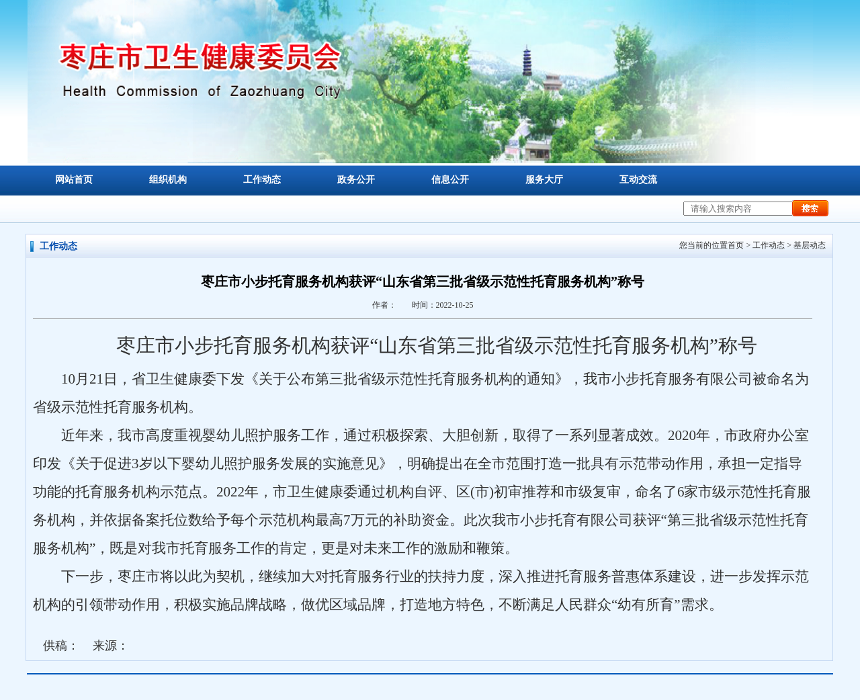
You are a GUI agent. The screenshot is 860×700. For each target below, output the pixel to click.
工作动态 (262, 180)
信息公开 (450, 180)
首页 (736, 245)
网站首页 (74, 180)
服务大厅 (544, 180)
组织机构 (168, 180)
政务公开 (356, 180)
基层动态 (809, 245)
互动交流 (638, 180)
